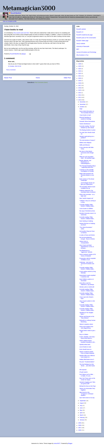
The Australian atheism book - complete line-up (87, 187)
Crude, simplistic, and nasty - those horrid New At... (87, 337)
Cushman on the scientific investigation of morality (86, 170)
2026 (79, 64)
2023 (79, 71)
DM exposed (82, 369)
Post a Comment (11, 70)
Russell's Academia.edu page (84, 35)
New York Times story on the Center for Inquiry (87, 379)
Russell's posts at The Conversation (86, 37)
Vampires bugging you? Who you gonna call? (87, 382)
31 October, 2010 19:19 (14, 66)
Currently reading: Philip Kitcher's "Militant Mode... (87, 205)
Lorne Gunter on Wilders (86, 208)
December (83, 102)
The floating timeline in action (87, 130)
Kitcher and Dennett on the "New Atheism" (86, 317)
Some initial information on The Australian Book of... (86, 111)
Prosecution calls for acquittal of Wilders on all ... (87, 259)
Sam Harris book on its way (86, 397)
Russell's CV (79, 32)
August (82, 403)
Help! (80, 109)
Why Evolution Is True (82, 55)
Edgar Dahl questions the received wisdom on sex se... (86, 175)
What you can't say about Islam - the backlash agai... (87, 157)
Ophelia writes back (84, 344)
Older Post (67, 78)
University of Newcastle (82, 46)
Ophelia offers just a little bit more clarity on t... (87, 356)
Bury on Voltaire (83, 334)
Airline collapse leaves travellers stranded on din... (87, 341)
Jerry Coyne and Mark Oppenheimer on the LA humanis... (86, 246)
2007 (79, 427)
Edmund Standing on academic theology (85, 118)
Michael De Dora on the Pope (87, 386)
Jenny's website (80, 43)
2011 (79, 97)
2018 (79, 83)
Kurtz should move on (85, 349)
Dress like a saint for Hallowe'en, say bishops (86, 283)
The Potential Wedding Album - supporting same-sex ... (87, 166)
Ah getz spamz (83, 372)
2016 (79, 88)
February (82, 417)
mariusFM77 (57, 443)
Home (38, 78)
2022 (79, 73)
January (82, 420)
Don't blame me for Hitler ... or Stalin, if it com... (86, 375)
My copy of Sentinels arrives (87, 211)
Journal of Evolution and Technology (86, 52)
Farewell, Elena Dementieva (87, 121)
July (81, 405)
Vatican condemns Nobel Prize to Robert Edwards (86, 352)
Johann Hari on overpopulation (84, 242)
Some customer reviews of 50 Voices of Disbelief (87, 255)
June (81, 408)
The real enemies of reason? (87, 140)
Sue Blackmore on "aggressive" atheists (85, 251)
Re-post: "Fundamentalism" (86, 362)
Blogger (70, 443)
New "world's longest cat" (86, 198)
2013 (79, 92)
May (81, 410)
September (83, 400)
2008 (79, 425)
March (82, 415)
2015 (79, 90)
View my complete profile (9, 21)
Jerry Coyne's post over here (21, 32)
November (83, 104)
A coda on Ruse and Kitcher (87, 235)
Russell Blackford (16, 13)
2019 (79, 80)
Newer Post (8, 78)
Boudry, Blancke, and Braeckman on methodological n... (85, 162)
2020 (79, 78)
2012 (79, 95)
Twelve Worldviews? (85, 123)
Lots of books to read (85, 347)
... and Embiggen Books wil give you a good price (86, 183)
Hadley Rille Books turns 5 (86, 359)
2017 (79, 85)
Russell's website (81, 29)
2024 (79, 68)
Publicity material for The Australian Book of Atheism (87, 191)
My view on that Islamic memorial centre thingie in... (86, 153)
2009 (79, 423)
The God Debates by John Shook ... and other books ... (87, 366)
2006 (79, 430)
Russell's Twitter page (82, 40)
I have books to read (85, 115)
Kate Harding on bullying (86, 221)
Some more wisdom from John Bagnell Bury (86, 327)
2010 (79, 100)
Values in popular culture (86, 324)
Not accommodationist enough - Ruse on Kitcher (87, 238)
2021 (79, 76)
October (82, 106)
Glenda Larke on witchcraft (86, 287)
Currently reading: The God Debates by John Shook (86, 126)
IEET (77, 49)
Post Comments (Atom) (41, 82)
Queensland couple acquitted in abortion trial (87, 276)
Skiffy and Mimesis (84, 145)
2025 (79, 66)
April (81, 412)
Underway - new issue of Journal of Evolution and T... (86, 264)
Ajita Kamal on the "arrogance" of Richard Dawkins (86, 394)
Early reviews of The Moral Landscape (86, 179)
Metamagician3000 (29, 8)
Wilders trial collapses (85, 142)
